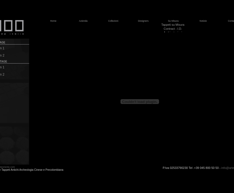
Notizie (203, 21)
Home (53, 21)
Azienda (83, 21)
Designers (143, 21)
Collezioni (113, 21)
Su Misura (173, 21)
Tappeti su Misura (172, 24)
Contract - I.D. (173, 28)
